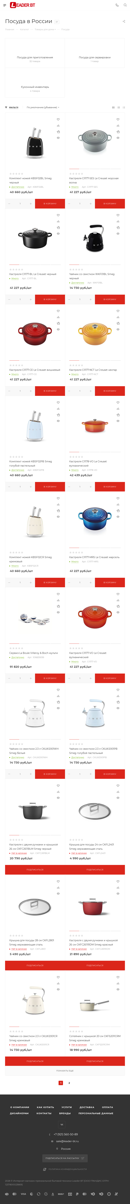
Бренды (65, 1113)
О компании (19, 1107)
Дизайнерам (19, 1113)
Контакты (44, 1113)
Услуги (67, 1107)
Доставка (87, 1107)
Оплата (107, 1107)
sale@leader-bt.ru (67, 1141)
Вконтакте (61, 1124)
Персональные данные (96, 1113)
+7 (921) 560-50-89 (66, 1134)
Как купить (45, 1107)
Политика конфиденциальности (68, 1169)
